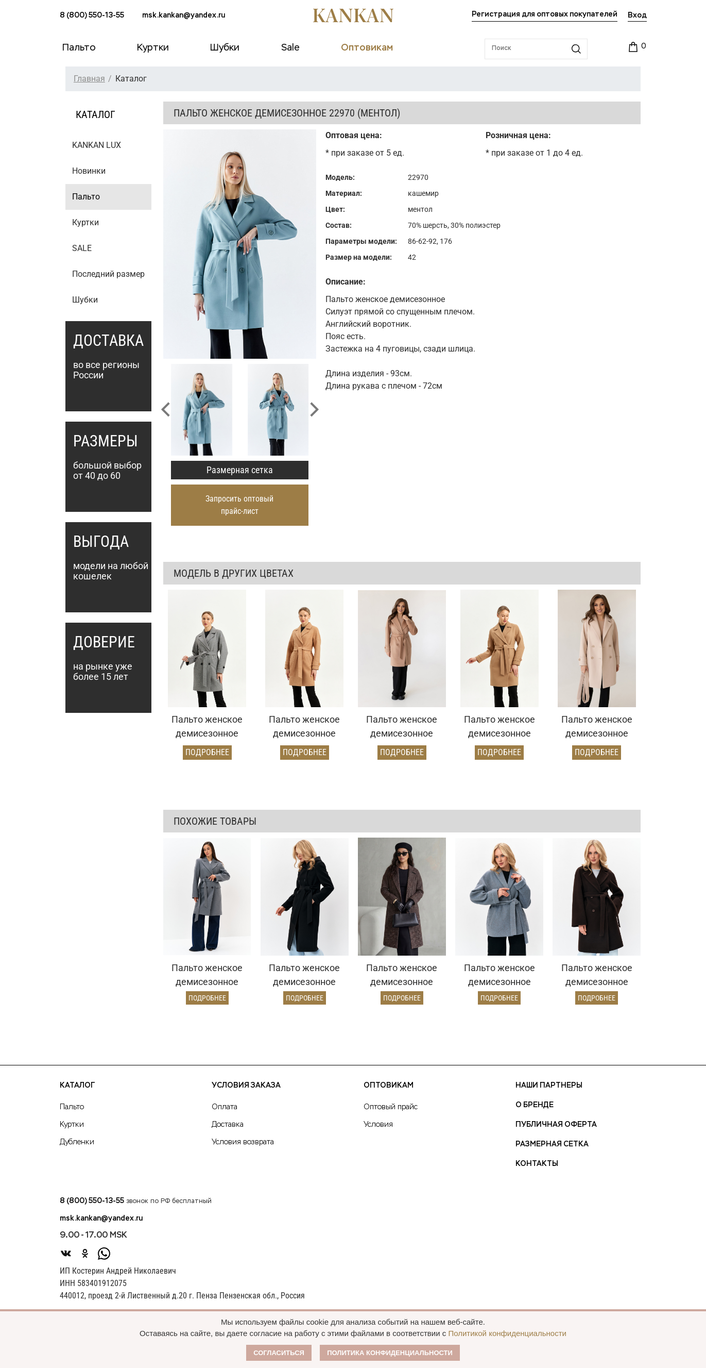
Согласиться (278, 1353)
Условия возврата (243, 1142)
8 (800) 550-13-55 (92, 15)
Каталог (77, 1085)
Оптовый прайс (391, 1107)
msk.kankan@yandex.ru (183, 15)
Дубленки (77, 1142)
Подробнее (207, 752)
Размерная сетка (239, 469)
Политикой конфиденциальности (507, 1333)
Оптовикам (389, 1085)
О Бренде (534, 1105)
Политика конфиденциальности (390, 1353)
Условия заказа (246, 1085)
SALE (82, 248)
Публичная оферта (556, 1124)
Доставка (228, 1124)
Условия (378, 1124)
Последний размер (108, 274)
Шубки (85, 300)
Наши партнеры (548, 1085)
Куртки (85, 222)
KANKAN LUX (96, 145)
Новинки (89, 171)
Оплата (224, 1107)
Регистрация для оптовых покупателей (544, 14)
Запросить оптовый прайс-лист (239, 505)
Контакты (536, 1163)
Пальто (86, 197)
